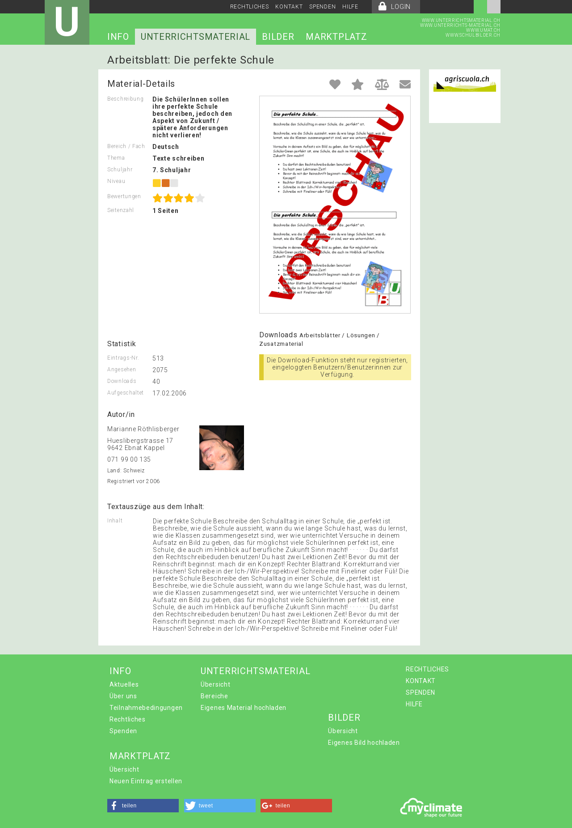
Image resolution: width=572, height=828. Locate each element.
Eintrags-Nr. (123, 358)
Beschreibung (125, 99)
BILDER (278, 36)
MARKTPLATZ (336, 36)
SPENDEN (322, 7)
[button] (143, 805)
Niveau (116, 181)
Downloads (121, 381)
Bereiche (214, 696)
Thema (116, 158)
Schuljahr (119, 169)
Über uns (123, 696)
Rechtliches (127, 719)
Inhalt (114, 521)
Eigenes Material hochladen (243, 707)
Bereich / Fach (126, 146)
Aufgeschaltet (125, 393)
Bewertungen (124, 196)
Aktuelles (124, 684)
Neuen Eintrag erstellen (145, 781)
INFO (118, 36)
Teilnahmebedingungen (146, 707)
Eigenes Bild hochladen (364, 742)
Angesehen (121, 369)
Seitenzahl (120, 210)
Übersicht (215, 684)
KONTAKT (289, 7)
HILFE (350, 7)
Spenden (123, 731)
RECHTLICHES (249, 7)
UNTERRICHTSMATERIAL (195, 36)
